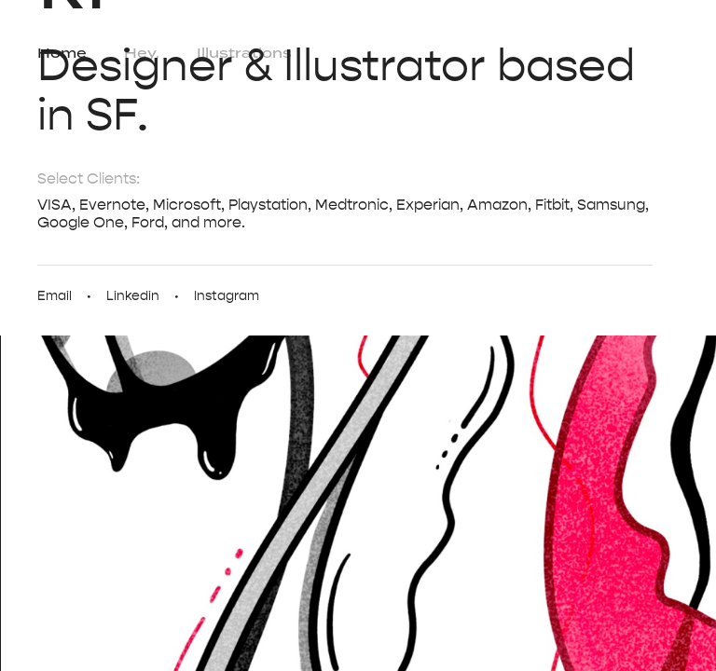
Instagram (226, 296)
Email (54, 296)
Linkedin (132, 296)
